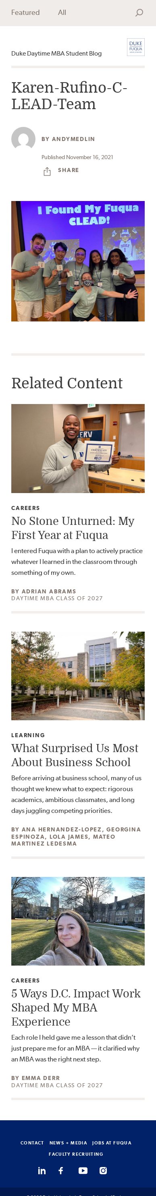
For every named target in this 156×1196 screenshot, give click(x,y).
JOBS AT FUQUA (111, 1142)
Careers (25, 508)
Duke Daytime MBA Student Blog (56, 53)
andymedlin (74, 139)
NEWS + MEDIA (68, 1142)
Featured (25, 12)
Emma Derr (41, 1078)
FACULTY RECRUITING (76, 1154)
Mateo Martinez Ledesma (63, 840)
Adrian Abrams (49, 591)
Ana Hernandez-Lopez (62, 829)
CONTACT (32, 1142)
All (62, 12)
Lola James (69, 836)
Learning (28, 735)
